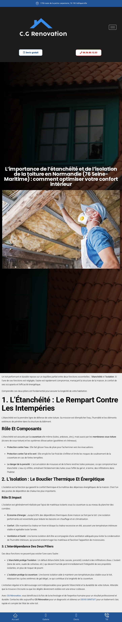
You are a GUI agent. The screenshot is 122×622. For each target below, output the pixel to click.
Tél (106, 619)
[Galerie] (46, 615)
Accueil (15, 619)
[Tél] (107, 615)
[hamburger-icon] (112, 27)
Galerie (45, 619)
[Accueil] (15, 615)
